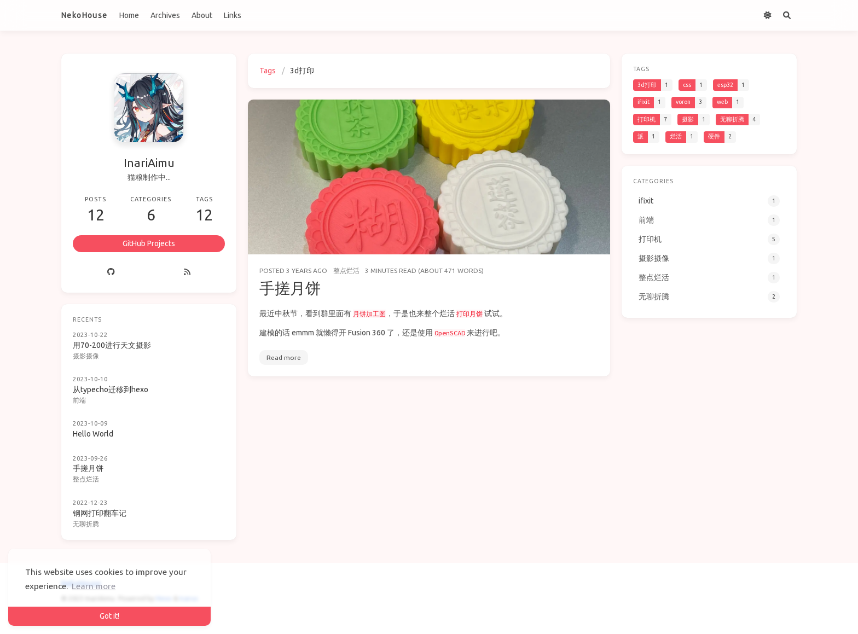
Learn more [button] (93, 586)
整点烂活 (346, 270)
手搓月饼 (290, 288)
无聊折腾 (86, 523)
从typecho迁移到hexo (110, 389)
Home (129, 15)
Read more (283, 357)
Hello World (93, 433)
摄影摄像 (86, 355)
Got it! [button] (109, 616)
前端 (79, 400)
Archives (165, 15)
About (202, 15)
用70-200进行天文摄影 (112, 345)
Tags (267, 70)
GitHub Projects (149, 243)
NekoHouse (84, 15)
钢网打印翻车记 (99, 513)
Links (232, 15)
